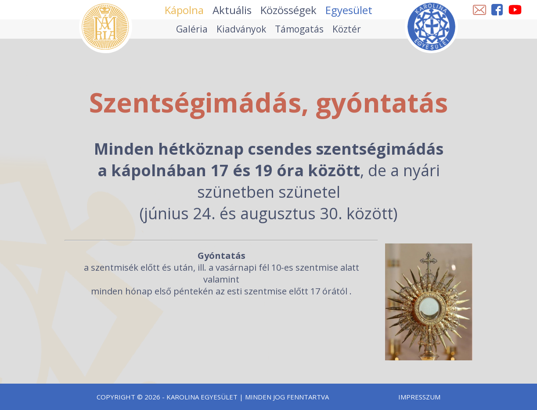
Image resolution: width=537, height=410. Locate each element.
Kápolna (184, 10)
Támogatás (299, 29)
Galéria (192, 29)
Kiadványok (241, 29)
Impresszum (419, 396)
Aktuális (232, 10)
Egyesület (348, 10)
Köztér (346, 29)
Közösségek (288, 10)
